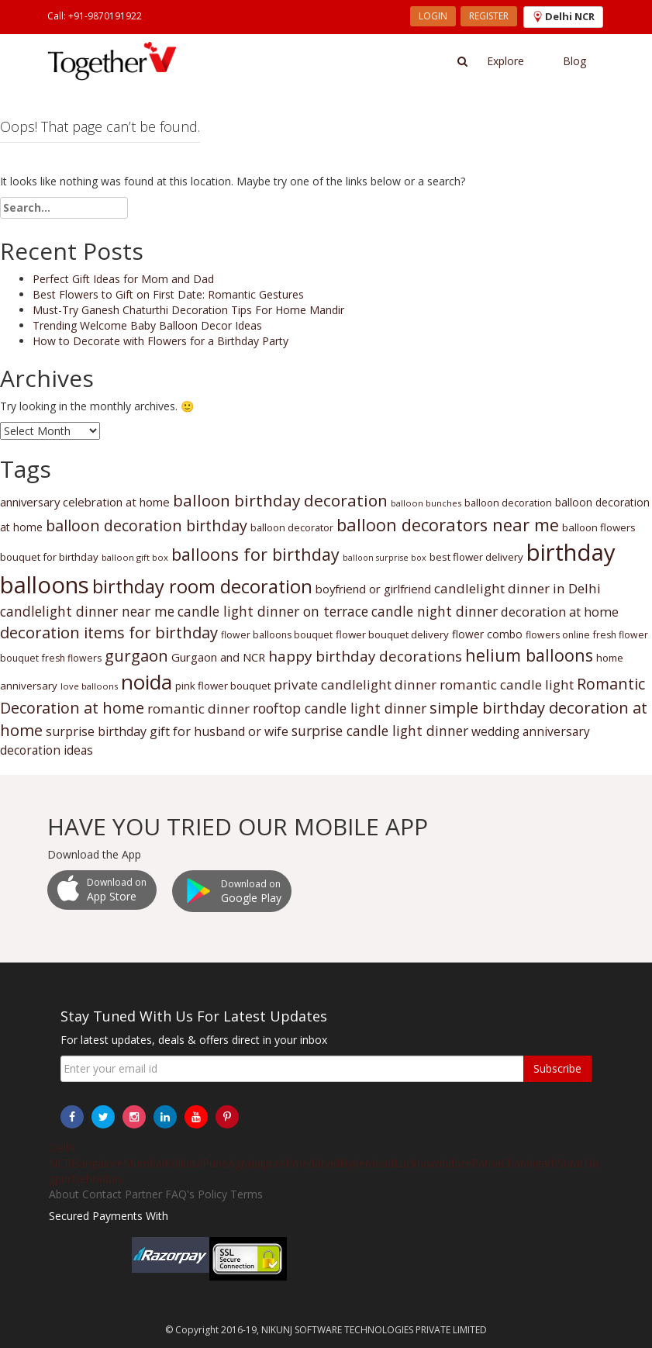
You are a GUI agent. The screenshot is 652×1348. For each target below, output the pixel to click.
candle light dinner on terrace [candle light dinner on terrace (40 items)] (273, 611)
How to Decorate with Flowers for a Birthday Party (160, 341)
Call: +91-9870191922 (94, 15)
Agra (239, 1163)
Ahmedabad (309, 1163)
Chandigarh (529, 1163)
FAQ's (180, 1194)
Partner (143, 1194)
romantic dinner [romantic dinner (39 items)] (198, 708)
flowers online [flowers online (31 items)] (558, 634)
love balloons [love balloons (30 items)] (89, 686)
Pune (215, 1163)
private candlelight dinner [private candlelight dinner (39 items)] (355, 684)
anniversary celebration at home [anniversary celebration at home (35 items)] (85, 502)
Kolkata (183, 1163)
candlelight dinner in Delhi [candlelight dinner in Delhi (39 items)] (517, 588)
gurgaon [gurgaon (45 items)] (136, 655)
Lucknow (416, 1163)
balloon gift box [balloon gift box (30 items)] (135, 557)
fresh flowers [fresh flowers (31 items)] (72, 658)
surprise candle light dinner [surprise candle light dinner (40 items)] (380, 730)
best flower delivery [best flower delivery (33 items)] (476, 557)
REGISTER (489, 15)
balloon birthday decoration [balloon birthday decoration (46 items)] (280, 500)
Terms (246, 1194)
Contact (102, 1194)
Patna (486, 1163)
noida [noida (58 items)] (146, 682)
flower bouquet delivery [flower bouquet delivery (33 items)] (392, 634)
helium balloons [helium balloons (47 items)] (529, 655)
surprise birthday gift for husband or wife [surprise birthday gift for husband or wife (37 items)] (167, 731)
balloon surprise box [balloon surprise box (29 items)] (384, 557)
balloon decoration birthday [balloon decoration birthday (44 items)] (146, 525)
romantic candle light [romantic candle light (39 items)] (507, 684)
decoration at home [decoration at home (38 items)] (560, 611)
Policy (212, 1194)
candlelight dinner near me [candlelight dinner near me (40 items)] (87, 611)
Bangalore (97, 1163)
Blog (574, 61)
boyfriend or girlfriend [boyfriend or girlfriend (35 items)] (373, 588)
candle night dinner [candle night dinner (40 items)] (434, 611)
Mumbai (143, 1163)
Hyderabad (367, 1163)
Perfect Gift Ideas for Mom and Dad (123, 278)
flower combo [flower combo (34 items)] (487, 634)
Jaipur (265, 1163)
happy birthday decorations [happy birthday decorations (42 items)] (365, 655)
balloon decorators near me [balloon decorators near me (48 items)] (447, 524)
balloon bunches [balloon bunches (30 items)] (426, 503)
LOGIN (433, 15)
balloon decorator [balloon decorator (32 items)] (291, 527)
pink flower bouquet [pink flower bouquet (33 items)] (223, 686)
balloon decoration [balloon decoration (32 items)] (508, 503)
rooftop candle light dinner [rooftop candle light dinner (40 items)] (339, 708)
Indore (455, 1163)
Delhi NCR (61, 1155)
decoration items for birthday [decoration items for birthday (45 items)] (109, 632)
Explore (505, 61)
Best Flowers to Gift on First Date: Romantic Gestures (168, 294)
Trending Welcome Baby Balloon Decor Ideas (147, 325)
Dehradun (96, 1178)
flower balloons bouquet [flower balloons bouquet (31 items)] (277, 634)
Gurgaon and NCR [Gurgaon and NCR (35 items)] (218, 657)
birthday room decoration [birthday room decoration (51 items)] (202, 586)
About (64, 1194)
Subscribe (557, 1068)
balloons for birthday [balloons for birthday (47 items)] (255, 554)
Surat (570, 1163)
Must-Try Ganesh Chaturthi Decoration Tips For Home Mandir (188, 309)
